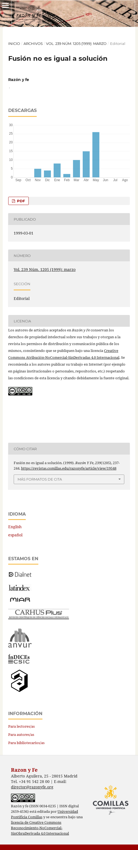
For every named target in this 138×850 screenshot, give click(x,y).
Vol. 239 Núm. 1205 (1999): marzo (76, 43)
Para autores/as (21, 734)
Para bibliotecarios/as (26, 742)
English (15, 526)
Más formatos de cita (40, 479)
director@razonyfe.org (32, 787)
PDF (20, 201)
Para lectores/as (21, 726)
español (15, 534)
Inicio (14, 43)
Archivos (33, 43)
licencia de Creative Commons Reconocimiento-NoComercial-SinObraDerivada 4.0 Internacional (40, 828)
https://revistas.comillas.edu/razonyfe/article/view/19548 (68, 468)
